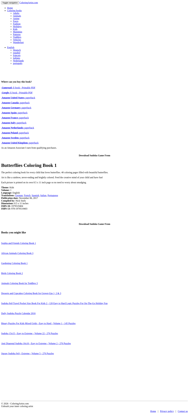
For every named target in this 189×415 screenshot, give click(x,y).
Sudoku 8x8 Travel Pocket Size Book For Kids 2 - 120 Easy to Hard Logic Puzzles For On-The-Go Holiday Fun (54, 303)
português (17, 63)
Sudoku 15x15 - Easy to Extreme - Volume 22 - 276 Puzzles (29, 333)
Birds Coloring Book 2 (12, 273)
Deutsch (17, 50)
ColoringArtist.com (28, 2)
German (19, 195)
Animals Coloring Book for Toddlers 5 (19, 283)
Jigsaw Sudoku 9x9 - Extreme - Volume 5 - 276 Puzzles (27, 353)
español (16, 52)
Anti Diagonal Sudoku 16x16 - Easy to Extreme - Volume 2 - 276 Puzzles (36, 343)
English (10, 47)
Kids (15, 29)
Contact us (183, 411)
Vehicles (17, 39)
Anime (16, 18)
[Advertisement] (94, 378)
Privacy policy (167, 411)
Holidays (17, 26)
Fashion (17, 24)
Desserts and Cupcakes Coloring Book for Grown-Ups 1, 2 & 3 (31, 293)
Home (10, 8)
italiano (16, 58)
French (27, 195)
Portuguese (53, 195)
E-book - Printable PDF (18, 87)
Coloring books (14, 10)
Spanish (35, 195)
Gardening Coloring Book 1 (14, 263)
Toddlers (17, 37)
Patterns (17, 34)
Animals (17, 16)
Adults (16, 13)
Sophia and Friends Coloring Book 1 (18, 243)
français (17, 55)
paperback (18, 97)
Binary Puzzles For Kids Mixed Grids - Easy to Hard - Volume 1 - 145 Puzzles (38, 323)
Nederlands (18, 60)
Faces (15, 21)
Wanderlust (18, 42)
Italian (43, 195)
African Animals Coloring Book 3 (17, 253)
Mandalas (17, 32)
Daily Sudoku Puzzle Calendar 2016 (18, 313)
